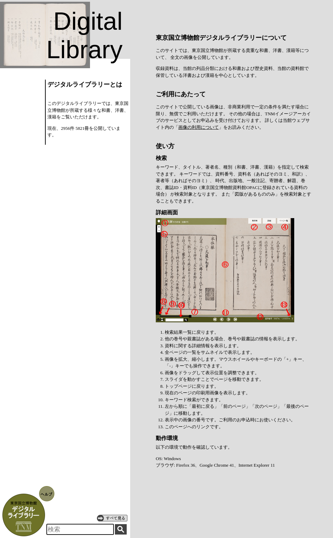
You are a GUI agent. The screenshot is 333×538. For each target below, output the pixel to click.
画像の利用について (198, 127)
